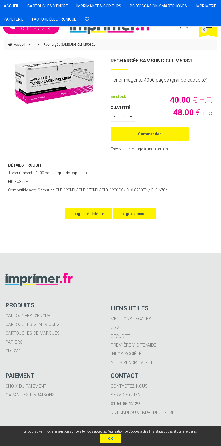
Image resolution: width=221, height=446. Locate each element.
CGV (115, 327)
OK (110, 439)
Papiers (14, 342)
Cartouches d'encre (27, 315)
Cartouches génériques (32, 324)
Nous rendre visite (132, 362)
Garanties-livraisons (30, 395)
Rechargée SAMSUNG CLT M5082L (152, 61)
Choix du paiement (25, 386)
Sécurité (120, 336)
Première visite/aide (133, 345)
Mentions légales (131, 318)
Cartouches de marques (32, 333)
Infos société (126, 353)
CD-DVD (13, 350)
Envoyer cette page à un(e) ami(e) (139, 149)
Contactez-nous (129, 386)
